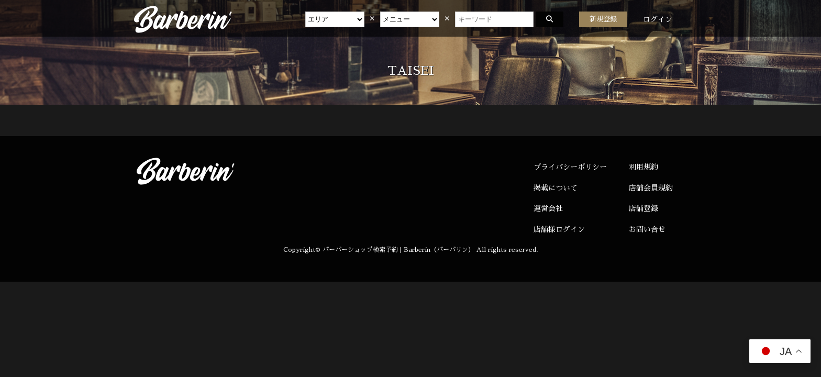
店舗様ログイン (559, 229)
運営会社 (548, 208)
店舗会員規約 (651, 188)
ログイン (657, 19)
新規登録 (603, 19)
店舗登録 (643, 208)
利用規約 (643, 167)
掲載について (556, 188)
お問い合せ (647, 229)
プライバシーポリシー (570, 167)
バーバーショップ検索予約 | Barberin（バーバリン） (398, 250)
